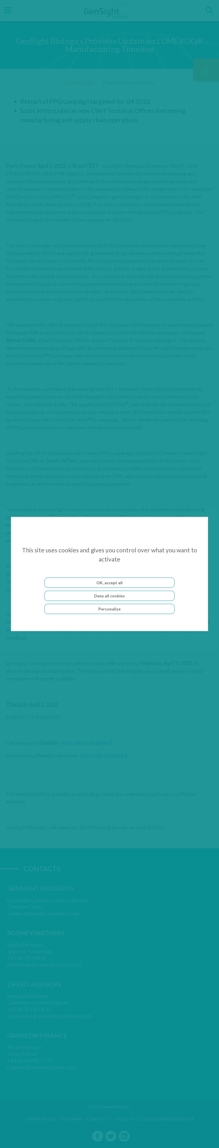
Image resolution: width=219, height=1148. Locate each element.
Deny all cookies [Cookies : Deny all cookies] (109, 595)
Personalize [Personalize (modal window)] (109, 608)
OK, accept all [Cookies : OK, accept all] (109, 582)
